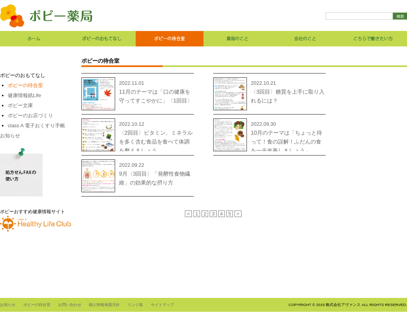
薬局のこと (237, 38)
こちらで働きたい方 (373, 38)
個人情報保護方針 (104, 305)
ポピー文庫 (20, 105)
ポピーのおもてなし (102, 38)
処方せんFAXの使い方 (21, 172)
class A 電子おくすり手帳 (36, 125)
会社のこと (305, 38)
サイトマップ (162, 305)
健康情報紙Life (24, 95)
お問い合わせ (69, 305)
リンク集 (135, 305)
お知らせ (10, 135)
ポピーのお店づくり (30, 115)
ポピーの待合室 (170, 38)
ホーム (34, 38)
